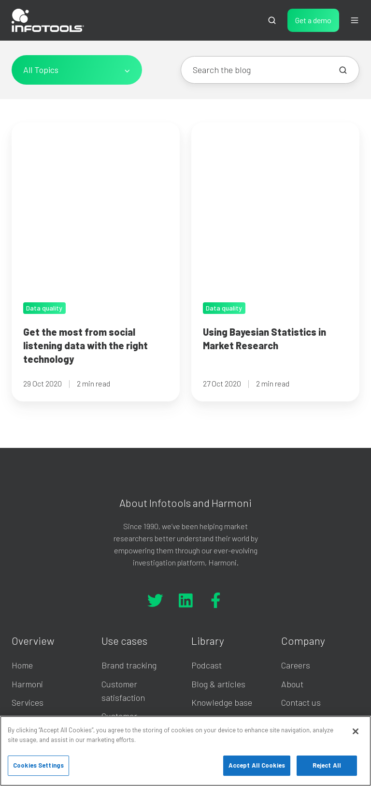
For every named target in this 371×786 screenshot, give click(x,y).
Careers (295, 510)
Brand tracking (129, 510)
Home (22, 510)
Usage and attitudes (138, 593)
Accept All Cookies (256, 765)
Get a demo (313, 20)
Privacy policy (216, 621)
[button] (272, 20)
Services (27, 547)
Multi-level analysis (136, 611)
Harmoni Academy (224, 566)
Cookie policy (215, 640)
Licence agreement (226, 602)
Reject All (327, 765)
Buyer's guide (216, 658)
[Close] (355, 731)
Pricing (25, 566)
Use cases (124, 485)
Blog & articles (218, 529)
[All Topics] (77, 70)
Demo (22, 584)
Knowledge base (221, 547)
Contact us (301, 547)
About (292, 529)
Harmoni (27, 529)
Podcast (206, 510)
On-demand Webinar (229, 584)
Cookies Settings (38, 765)
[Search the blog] (343, 70)
